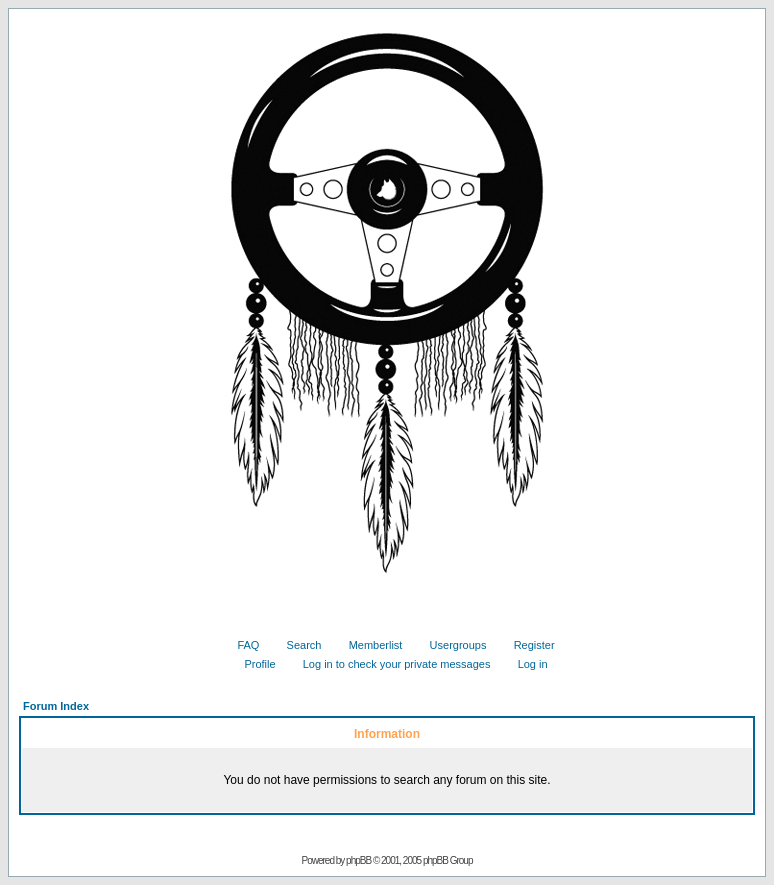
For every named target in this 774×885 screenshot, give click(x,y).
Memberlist (368, 645)
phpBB (358, 860)
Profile (252, 664)
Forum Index (56, 706)
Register (527, 645)
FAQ (240, 645)
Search (297, 645)
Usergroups (451, 645)
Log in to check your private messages (389, 664)
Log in (525, 664)
